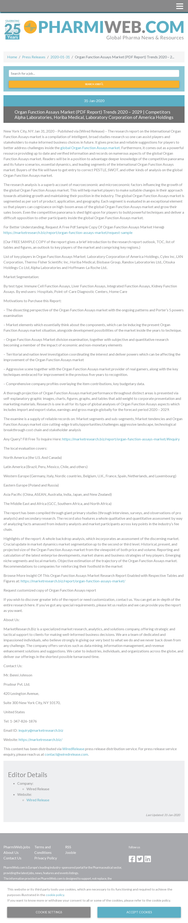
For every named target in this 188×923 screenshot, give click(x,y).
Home (12, 57)
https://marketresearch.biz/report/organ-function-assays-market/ (73, 581)
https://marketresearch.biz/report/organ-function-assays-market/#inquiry (121, 439)
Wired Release (37, 800)
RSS (68, 847)
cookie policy (55, 895)
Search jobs (94, 84)
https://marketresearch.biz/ (40, 739)
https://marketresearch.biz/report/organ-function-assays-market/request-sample (67, 232)
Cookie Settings (49, 912)
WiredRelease (73, 748)
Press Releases (33, 57)
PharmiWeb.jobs (16, 847)
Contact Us (12, 858)
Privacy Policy (45, 858)
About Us (11, 852)
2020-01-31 (60, 57)
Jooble (70, 852)
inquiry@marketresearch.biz (40, 730)
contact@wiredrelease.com (66, 754)
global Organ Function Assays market (90, 147)
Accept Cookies (139, 912)
